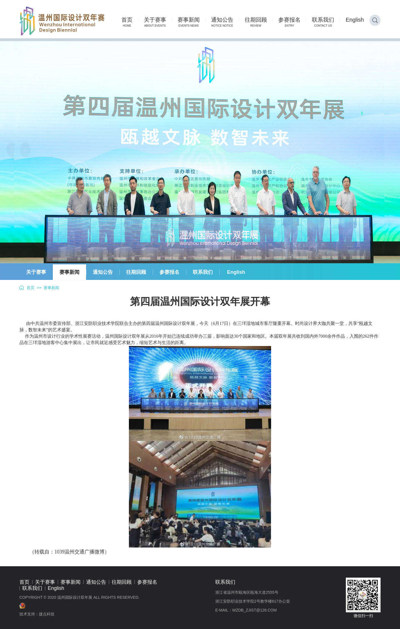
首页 (30, 287)
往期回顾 (136, 272)
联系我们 (203, 272)
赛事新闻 (69, 272)
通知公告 (103, 272)
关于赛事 (36, 272)
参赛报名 (169, 272)
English (236, 272)
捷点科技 (46, 614)
